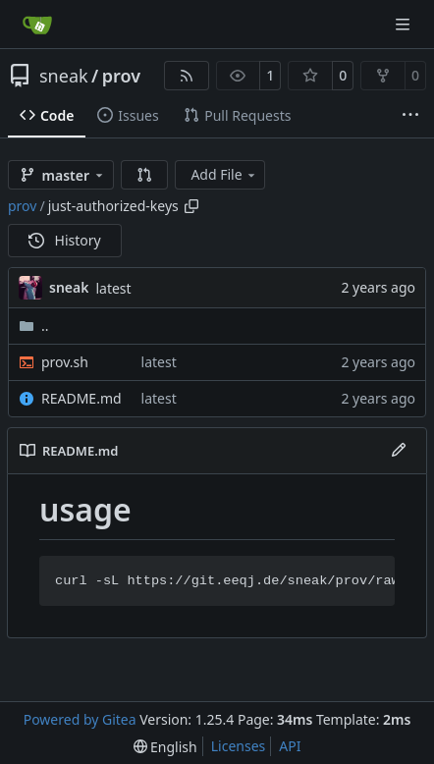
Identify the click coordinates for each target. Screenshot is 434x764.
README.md (81, 398)
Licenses (238, 746)
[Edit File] (398, 450)
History (64, 240)
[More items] (410, 115)
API (289, 746)
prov (121, 75)
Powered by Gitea (80, 719)
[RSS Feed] (186, 75)
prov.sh (64, 362)
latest (113, 288)
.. (34, 325)
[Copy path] (191, 206)
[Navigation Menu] (404, 24)
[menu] (165, 746)
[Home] (37, 24)
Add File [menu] (223, 174)
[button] (144, 175)
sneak (63, 75)
